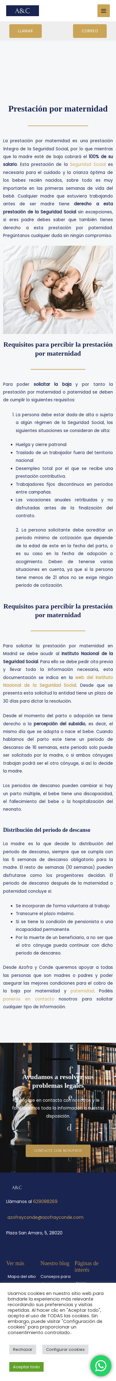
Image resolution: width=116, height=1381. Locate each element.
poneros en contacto (28, 999)
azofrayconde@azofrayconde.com (45, 1217)
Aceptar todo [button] (26, 1367)
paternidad (82, 991)
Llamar (25, 31)
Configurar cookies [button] (65, 1349)
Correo (90, 31)
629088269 (45, 1201)
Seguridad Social (88, 164)
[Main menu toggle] (103, 10)
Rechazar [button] (22, 1349)
